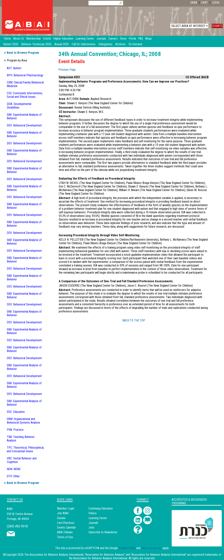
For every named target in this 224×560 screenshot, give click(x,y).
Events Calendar (66, 527)
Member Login (65, 508)
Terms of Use (65, 537)
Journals (93, 523)
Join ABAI (63, 513)
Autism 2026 (10, 44)
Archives (120, 44)
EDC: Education (16, 412)
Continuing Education (100, 508)
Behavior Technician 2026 (36, 44)
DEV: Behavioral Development (24, 125)
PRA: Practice (15, 429)
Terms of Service (151, 548)
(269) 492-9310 (17, 526)
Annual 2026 (61, 44)
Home (7, 38)
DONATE (217, 26)
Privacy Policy (127, 548)
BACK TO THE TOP (133, 320)
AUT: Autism (14, 68)
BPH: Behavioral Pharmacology (25, 75)
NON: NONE (14, 469)
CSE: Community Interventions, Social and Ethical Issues (25, 95)
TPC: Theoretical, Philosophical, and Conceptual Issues (25, 449)
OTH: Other (13, 476)
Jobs (91, 527)
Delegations (105, 44)
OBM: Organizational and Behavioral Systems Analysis (23, 420)
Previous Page (67, 69)
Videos (92, 513)
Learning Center (97, 518)
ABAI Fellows (65, 532)
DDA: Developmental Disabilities (19, 105)
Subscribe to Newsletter (102, 532)
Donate (61, 518)
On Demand (135, 44)
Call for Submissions (83, 44)
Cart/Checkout (65, 523)
